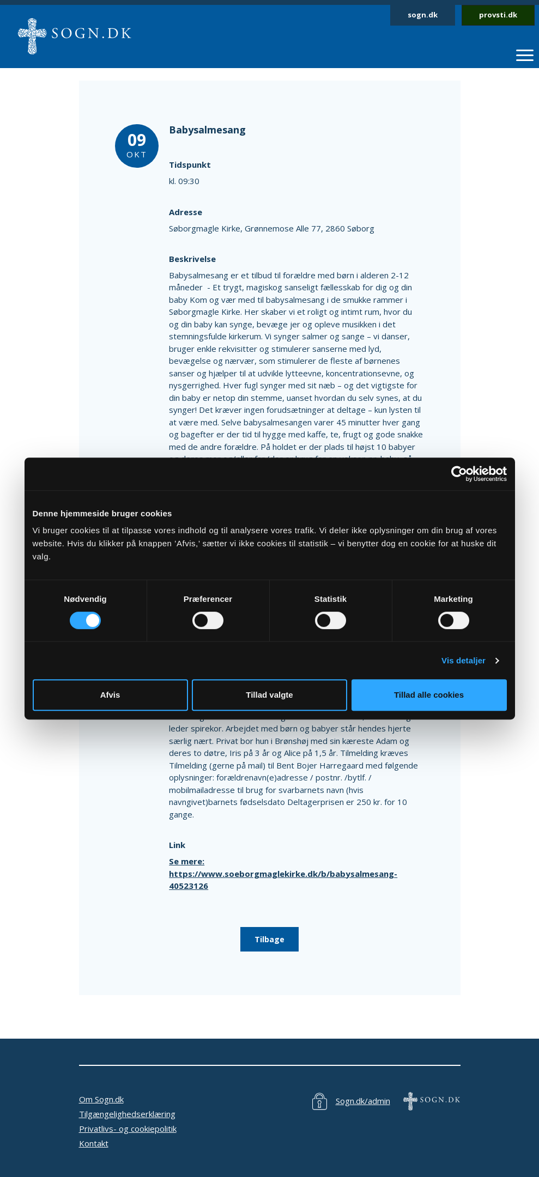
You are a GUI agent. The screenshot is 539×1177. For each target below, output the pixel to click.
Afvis (110, 694)
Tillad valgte (269, 694)
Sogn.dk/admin (363, 1100)
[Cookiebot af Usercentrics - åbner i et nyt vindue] (459, 474)
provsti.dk (498, 15)
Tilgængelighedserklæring (127, 1113)
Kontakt (93, 1143)
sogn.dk (423, 15)
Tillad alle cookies (429, 694)
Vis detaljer (463, 660)
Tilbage (269, 939)
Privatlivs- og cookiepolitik (128, 1128)
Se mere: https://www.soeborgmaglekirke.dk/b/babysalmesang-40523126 (283, 873)
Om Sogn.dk (101, 1099)
